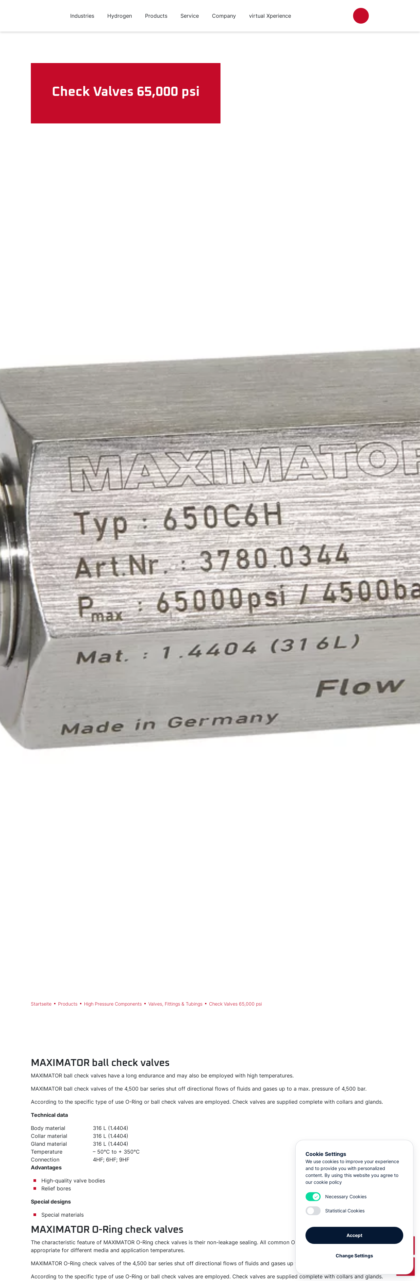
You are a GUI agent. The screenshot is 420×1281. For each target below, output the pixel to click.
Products (67, 1004)
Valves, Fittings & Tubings (175, 1004)
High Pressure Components (113, 1004)
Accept (354, 1235)
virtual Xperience (270, 15)
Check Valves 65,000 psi (235, 1004)
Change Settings (354, 1255)
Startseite (41, 1004)
